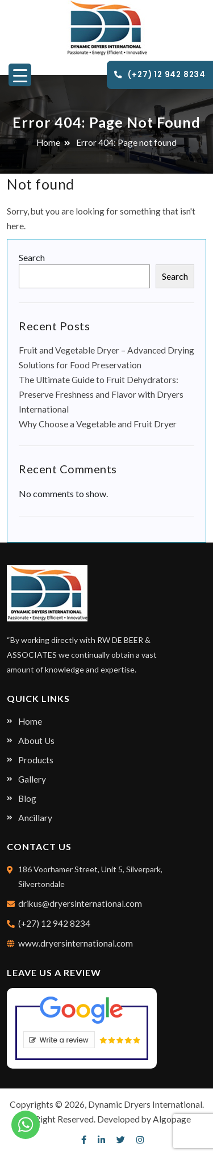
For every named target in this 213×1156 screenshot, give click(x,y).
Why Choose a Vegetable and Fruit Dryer (98, 424)
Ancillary (35, 818)
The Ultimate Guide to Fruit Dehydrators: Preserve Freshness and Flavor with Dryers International (101, 394)
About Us (36, 740)
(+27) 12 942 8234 (160, 74)
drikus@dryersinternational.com (80, 903)
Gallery (32, 779)
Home (48, 142)
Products (35, 760)
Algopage (172, 1119)
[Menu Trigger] (20, 75)
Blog (27, 798)
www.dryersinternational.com (75, 943)
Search (32, 257)
